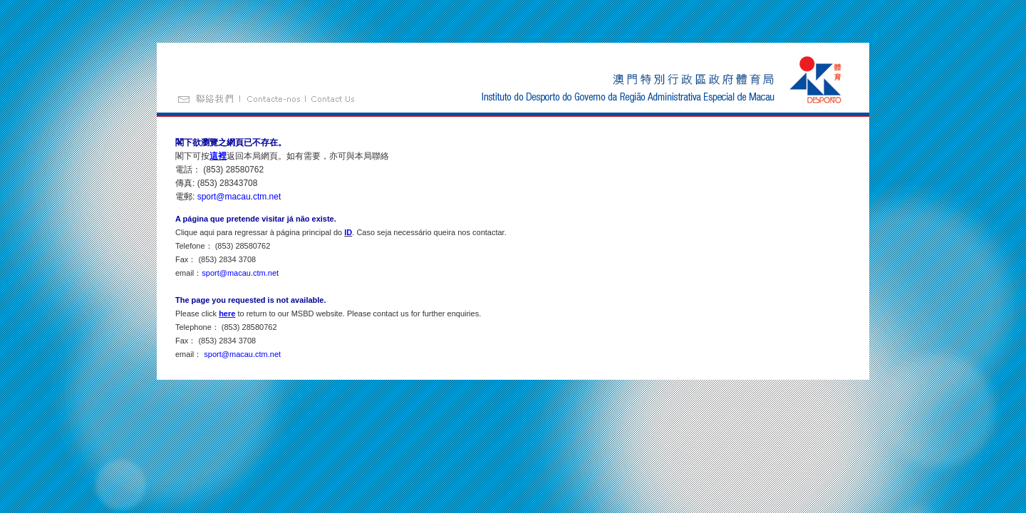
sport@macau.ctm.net (239, 197)
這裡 (218, 156)
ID (348, 232)
